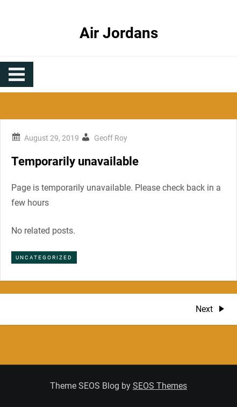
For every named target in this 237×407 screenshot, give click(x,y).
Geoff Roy (110, 138)
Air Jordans (119, 33)
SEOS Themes (160, 386)
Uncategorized (44, 257)
